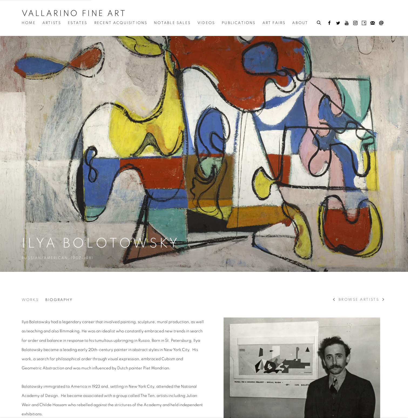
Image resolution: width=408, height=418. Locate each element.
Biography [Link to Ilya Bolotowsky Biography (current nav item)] (59, 300)
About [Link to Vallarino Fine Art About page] (300, 23)
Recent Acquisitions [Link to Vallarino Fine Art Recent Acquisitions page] (120, 23)
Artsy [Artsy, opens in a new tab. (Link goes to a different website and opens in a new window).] (364, 23)
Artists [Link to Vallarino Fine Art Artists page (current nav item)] (51, 23)
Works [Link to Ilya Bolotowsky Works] (30, 300)
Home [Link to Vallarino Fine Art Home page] (29, 23)
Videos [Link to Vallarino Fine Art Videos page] (206, 23)
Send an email (381, 23)
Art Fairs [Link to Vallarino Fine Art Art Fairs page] (274, 23)
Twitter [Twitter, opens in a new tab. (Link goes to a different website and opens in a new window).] (338, 23)
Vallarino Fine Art (74, 13)
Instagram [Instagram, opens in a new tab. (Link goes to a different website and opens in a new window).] (355, 23)
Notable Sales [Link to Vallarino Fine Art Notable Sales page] (172, 23)
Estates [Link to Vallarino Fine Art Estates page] (77, 23)
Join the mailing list (372, 23)
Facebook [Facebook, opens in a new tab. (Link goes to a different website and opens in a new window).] (329, 23)
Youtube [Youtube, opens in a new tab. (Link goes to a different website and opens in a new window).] (346, 23)
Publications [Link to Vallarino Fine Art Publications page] (238, 23)
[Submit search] (319, 21)
